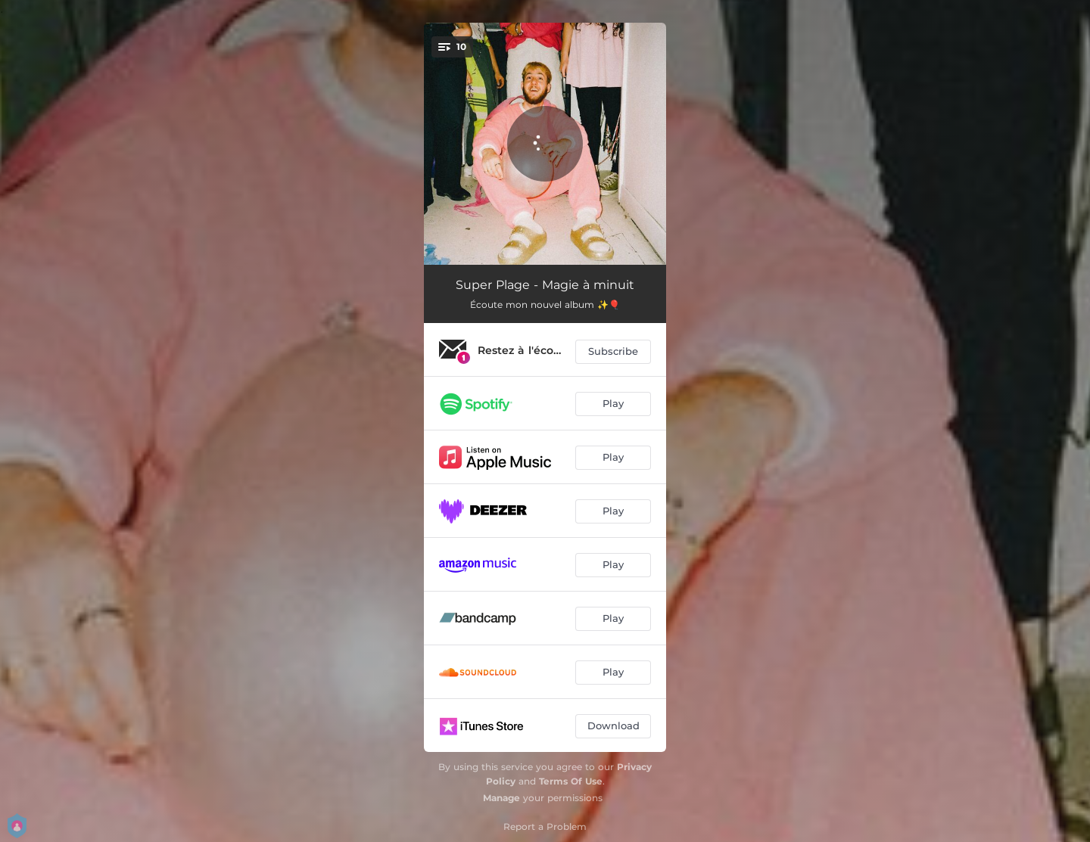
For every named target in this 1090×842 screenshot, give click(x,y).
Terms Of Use (571, 781)
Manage (501, 797)
